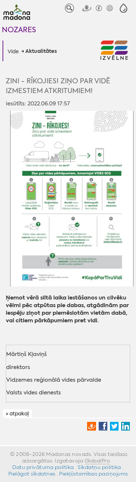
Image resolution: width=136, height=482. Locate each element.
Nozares (19, 29)
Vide (13, 51)
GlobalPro (97, 460)
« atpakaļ (17, 414)
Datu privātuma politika (43, 467)
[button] (123, 8)
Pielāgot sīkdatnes (31, 473)
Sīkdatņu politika (99, 467)
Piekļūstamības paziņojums (93, 473)
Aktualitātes (41, 51)
